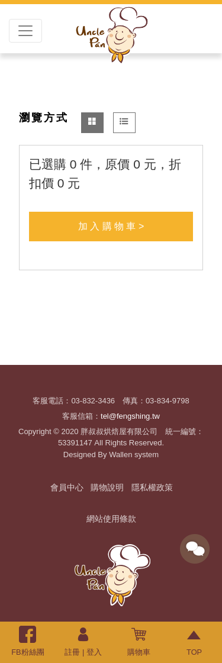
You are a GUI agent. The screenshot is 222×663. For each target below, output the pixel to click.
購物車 (138, 641)
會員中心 (66, 487)
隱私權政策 (152, 487)
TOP (194, 641)
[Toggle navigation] (25, 31)
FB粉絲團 (27, 641)
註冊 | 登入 (83, 641)
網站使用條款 (111, 518)
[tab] (92, 122)
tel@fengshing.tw (130, 416)
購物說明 (107, 487)
